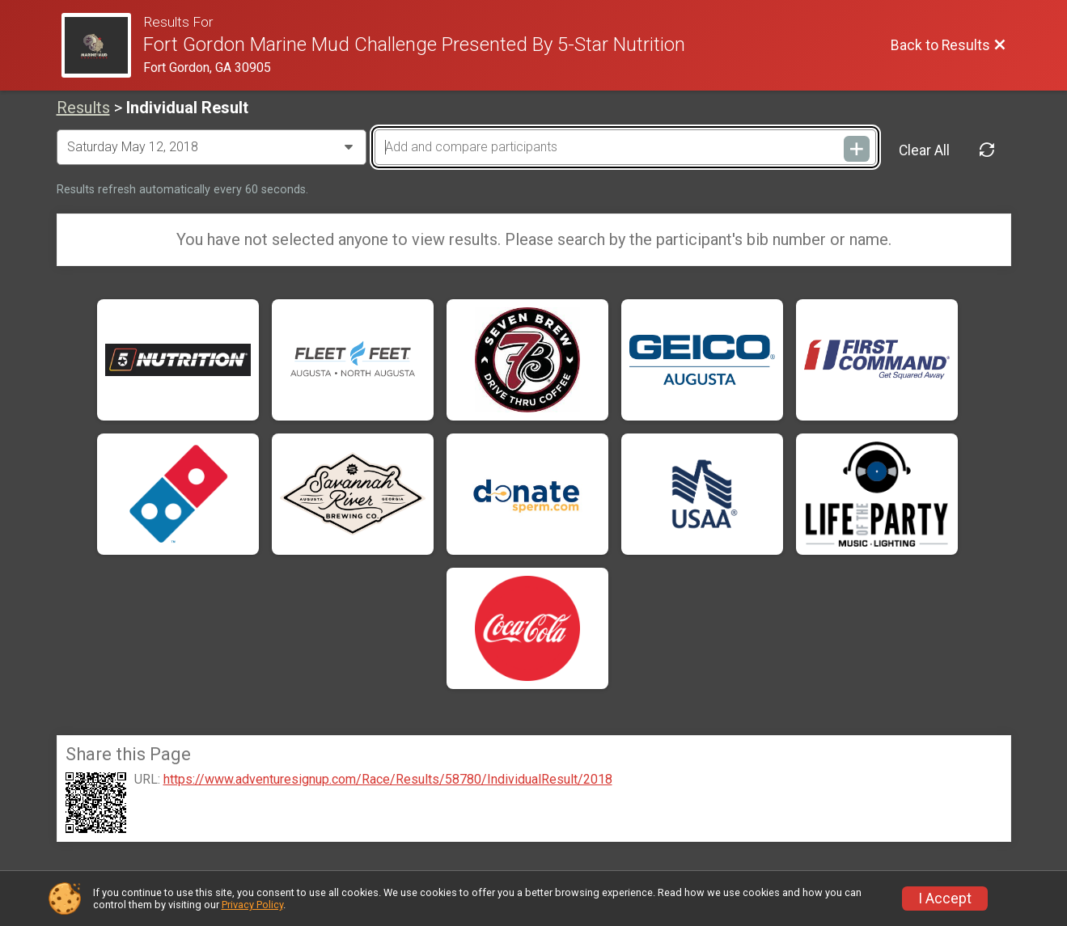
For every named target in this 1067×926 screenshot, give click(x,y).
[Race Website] (102, 45)
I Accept (945, 898)
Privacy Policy (252, 905)
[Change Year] (211, 147)
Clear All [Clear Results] (924, 150)
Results (83, 107)
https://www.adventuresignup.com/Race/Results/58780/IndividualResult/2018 (387, 779)
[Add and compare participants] (625, 147)
